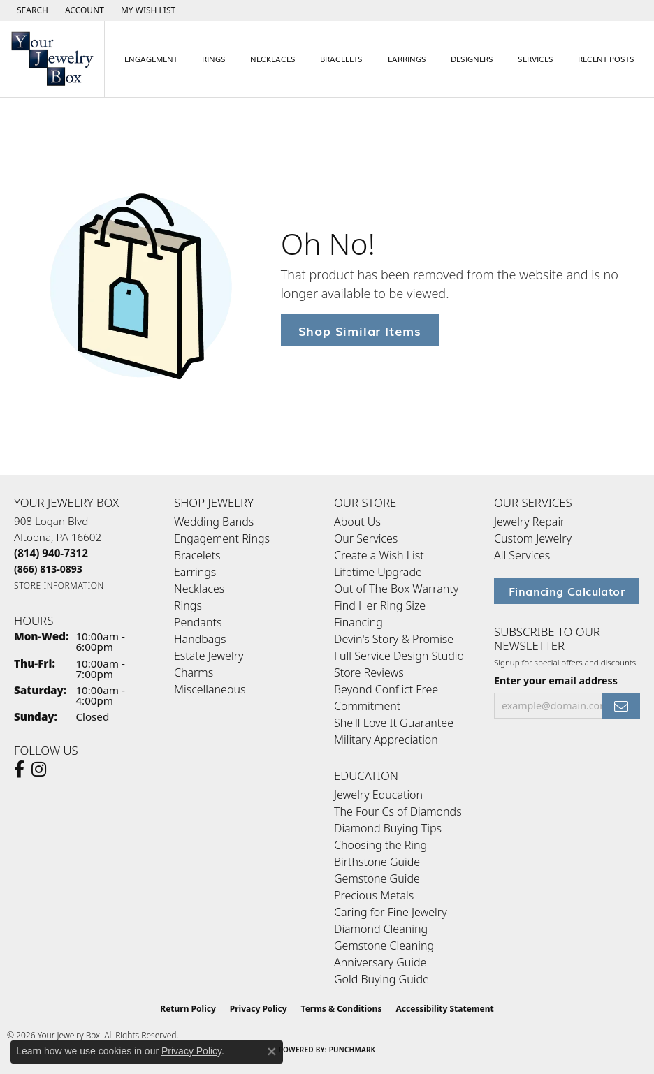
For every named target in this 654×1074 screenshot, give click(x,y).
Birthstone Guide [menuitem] (377, 861)
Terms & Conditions (341, 1009)
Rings (214, 58)
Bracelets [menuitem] (197, 555)
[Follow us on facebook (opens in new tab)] (19, 769)
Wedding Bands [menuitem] (214, 521)
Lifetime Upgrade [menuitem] (378, 572)
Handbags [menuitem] (200, 639)
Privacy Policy (258, 1009)
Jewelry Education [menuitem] (378, 794)
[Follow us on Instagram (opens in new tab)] (38, 769)
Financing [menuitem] (358, 622)
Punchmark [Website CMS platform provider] (352, 1049)
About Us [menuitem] (357, 521)
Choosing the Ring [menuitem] (380, 845)
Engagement (150, 58)
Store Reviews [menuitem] (369, 672)
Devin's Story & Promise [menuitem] (393, 639)
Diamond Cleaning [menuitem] (381, 928)
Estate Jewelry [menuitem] (208, 655)
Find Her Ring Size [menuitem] (380, 605)
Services (535, 58)
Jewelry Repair (529, 521)
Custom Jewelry (533, 538)
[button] (31, 10)
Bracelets (341, 58)
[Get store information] (59, 585)
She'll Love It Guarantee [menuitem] (393, 722)
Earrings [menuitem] (195, 572)
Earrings (407, 58)
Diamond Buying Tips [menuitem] (388, 828)
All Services (522, 555)
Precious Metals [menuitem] (374, 895)
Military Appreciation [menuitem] (386, 739)
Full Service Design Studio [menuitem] (399, 655)
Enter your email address (556, 680)
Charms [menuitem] (193, 672)
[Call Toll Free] (48, 568)
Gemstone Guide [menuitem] (377, 878)
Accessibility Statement (444, 1009)
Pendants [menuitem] (197, 622)
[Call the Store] (51, 553)
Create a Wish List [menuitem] (379, 555)
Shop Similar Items (359, 330)
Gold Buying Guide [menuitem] (381, 979)
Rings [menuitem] (188, 605)
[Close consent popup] (272, 1051)
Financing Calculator (567, 590)
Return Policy (188, 1009)
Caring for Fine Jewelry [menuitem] (390, 912)
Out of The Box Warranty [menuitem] (396, 588)
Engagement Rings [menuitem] (222, 538)
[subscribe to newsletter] (621, 706)
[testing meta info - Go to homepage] (52, 59)
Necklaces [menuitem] (199, 588)
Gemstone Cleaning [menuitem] (384, 945)
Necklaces (273, 58)
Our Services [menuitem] (366, 538)
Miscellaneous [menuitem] (209, 689)
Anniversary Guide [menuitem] (380, 962)
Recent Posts (606, 58)
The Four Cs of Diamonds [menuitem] (398, 811)
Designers (472, 58)
